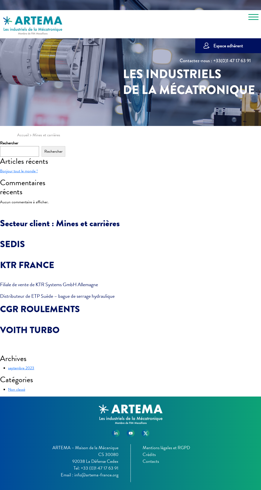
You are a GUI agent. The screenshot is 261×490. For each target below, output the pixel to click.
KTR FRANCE (27, 265)
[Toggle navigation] (253, 18)
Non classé (16, 389)
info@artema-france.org (96, 474)
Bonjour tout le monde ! (19, 171)
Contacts (151, 461)
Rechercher (9, 143)
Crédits (149, 454)
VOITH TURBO (29, 330)
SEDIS (12, 244)
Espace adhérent (228, 45)
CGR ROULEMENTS (40, 309)
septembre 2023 (21, 368)
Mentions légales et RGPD (166, 447)
